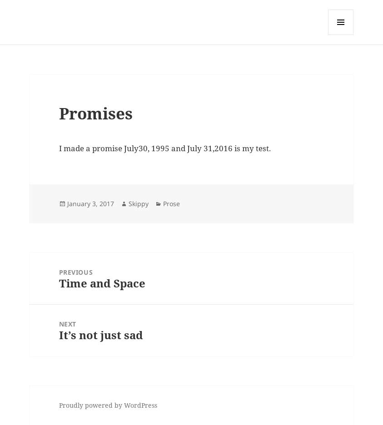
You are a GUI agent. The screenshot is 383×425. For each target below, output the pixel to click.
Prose (171, 203)
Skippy (139, 203)
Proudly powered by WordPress (108, 405)
